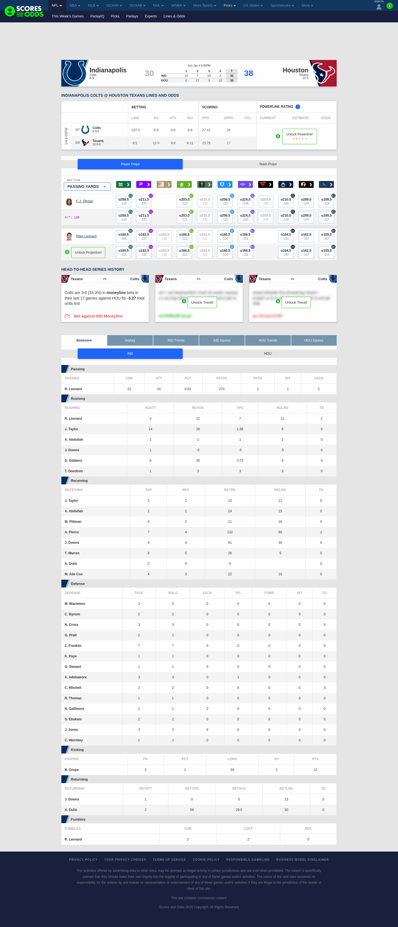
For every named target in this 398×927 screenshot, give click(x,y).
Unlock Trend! (202, 302)
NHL (158, 5)
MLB (93, 5)
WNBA (178, 5)
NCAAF (114, 5)
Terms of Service (169, 859)
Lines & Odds (174, 16)
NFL (57, 5)
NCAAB (137, 5)
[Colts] (97, 128)
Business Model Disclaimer (302, 859)
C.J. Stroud (84, 201)
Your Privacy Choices (125, 859)
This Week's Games (68, 16)
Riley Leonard (86, 236)
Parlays (132, 16)
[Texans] (98, 141)
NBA (75, 5)
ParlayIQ (97, 16)
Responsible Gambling (248, 859)
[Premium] (390, 8)
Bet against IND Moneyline (98, 316)
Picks (115, 16)
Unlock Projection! (88, 252)
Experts (151, 16)
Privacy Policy (83, 859)
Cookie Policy (206, 859)
